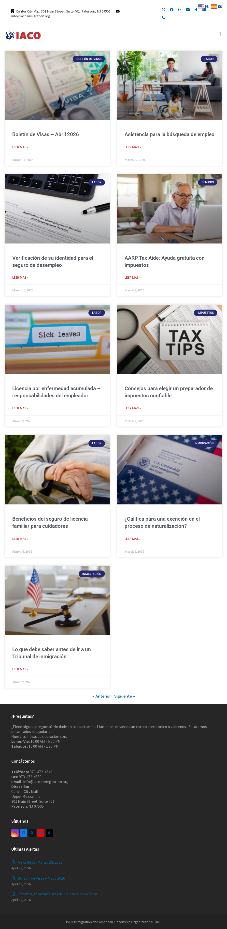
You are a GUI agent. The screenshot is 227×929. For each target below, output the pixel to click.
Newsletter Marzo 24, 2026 (40, 862)
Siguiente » (124, 696)
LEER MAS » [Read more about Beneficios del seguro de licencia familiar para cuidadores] (20, 539)
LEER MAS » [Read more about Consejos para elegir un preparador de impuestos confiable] (133, 408)
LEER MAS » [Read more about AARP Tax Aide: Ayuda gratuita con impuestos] (133, 277)
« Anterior (101, 696)
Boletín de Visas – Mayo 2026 (41, 878)
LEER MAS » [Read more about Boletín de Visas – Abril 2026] (20, 147)
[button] (219, 34)
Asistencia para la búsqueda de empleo (169, 134)
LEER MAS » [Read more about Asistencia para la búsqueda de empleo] (133, 147)
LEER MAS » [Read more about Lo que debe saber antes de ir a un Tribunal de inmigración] (20, 669)
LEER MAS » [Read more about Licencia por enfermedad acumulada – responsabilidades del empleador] (20, 408)
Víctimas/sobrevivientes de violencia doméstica (57, 893)
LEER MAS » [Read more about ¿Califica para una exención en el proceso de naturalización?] (133, 539)
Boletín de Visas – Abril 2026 (45, 134)
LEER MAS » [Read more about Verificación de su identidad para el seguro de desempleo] (20, 277)
